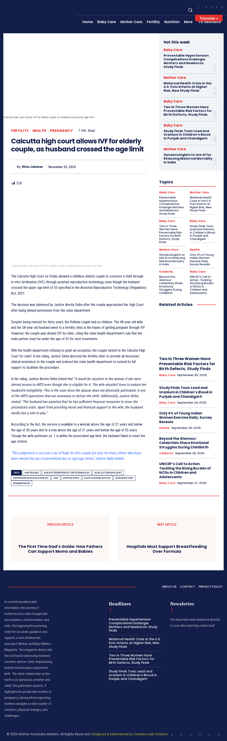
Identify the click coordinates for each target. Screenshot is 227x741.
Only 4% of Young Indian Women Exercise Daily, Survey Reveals (202, 259)
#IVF (55, 478)
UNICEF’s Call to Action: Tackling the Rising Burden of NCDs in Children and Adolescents (202, 284)
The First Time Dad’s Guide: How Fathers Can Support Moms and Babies (60, 549)
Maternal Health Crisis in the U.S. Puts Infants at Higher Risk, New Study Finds (188, 87)
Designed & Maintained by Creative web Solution (129, 734)
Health (39, 130)
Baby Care (173, 50)
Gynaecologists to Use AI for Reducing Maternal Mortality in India (188, 158)
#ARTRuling (32, 472)
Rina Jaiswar (32, 167)
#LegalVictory (124, 478)
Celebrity (166, 271)
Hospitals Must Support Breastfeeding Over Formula (167, 549)
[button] (190, 9)
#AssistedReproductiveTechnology (67, 472)
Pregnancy (61, 130)
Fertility (20, 130)
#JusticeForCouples (97, 478)
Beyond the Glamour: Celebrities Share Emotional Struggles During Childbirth (171, 284)
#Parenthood (21, 483)
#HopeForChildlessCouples (31, 478)
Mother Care (175, 77)
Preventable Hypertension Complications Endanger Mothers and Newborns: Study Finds (186, 61)
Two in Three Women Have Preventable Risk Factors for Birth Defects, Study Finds (188, 111)
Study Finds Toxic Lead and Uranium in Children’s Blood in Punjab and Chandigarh (187, 135)
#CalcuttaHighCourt (108, 472)
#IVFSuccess (71, 478)
